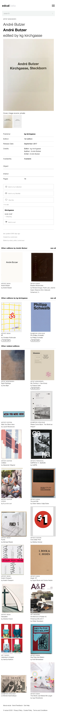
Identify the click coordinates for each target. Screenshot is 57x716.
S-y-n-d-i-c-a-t (7, 504)
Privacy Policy (18, 710)
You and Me (34, 501)
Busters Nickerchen (36, 286)
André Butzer (14, 25)
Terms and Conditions (40, 710)
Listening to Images (7, 657)
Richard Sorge (37, 288)
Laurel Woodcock (9, 427)
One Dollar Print (35, 540)
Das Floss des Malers (37, 657)
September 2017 (30, 144)
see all (53, 248)
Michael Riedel (8, 542)
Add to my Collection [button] (13, 186)
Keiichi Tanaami (6, 578)
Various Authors (8, 660)
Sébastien (4, 617)
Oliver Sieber (36, 504)
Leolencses (13, 237)
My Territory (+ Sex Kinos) (38, 383)
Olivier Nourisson (37, 621)
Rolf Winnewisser (37, 660)
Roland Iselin (36, 386)
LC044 (3, 501)
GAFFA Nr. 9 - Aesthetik (38, 463)
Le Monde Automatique (8, 696)
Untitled (3, 463)
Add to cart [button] (10, 222)
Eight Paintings (6, 383)
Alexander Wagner (9, 465)
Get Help (27, 706)
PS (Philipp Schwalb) (37, 335)
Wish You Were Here (7, 424)
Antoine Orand (8, 619)
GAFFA (34, 465)
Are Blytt (6, 386)
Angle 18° (33, 578)
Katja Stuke (45, 504)
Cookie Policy (27, 710)
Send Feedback (17, 706)
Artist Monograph (9, 19)
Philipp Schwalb (37, 338)
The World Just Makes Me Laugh (41, 696)
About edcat (7, 706)
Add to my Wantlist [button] (12, 193)
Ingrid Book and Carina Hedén (42, 580)
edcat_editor (13, 240)
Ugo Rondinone (37, 698)
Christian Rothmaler (9, 338)
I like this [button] (9, 200)
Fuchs (3, 540)
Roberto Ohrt (39, 290)
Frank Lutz (46, 288)
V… (39, 292)
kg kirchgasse (30, 36)
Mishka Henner (37, 542)
